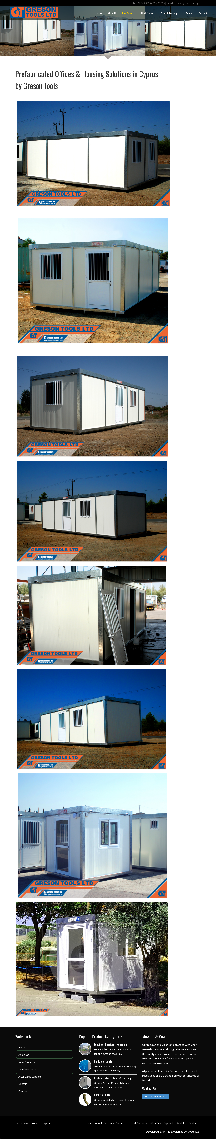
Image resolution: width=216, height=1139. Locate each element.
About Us (112, 13)
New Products (129, 13)
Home (99, 13)
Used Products (148, 13)
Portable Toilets (103, 1061)
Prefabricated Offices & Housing (112, 1078)
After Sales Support (170, 13)
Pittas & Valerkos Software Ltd (181, 1131)
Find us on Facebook (155, 1096)
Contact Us (149, 1088)
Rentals (189, 13)
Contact (203, 13)
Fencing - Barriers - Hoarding (110, 1044)
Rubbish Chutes (103, 1095)
